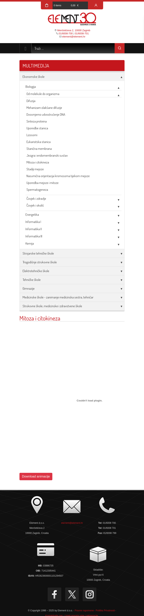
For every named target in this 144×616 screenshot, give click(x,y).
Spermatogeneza (37, 189)
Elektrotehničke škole (36, 271)
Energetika (32, 214)
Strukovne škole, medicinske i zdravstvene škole (52, 306)
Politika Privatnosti (105, 610)
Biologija (30, 86)
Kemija (29, 243)
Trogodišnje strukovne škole (40, 262)
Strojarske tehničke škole (38, 253)
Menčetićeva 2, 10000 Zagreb (73, 30)
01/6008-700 (66, 33)
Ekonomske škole (34, 77)
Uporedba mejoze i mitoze (42, 183)
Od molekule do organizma (42, 94)
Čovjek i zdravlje (36, 198)
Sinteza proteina (36, 121)
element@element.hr (73, 36)
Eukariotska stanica (38, 142)
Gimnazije (29, 288)
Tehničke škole (32, 280)
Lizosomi (31, 135)
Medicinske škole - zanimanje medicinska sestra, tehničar (58, 297)
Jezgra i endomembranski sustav (47, 155)
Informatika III (33, 236)
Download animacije (36, 476)
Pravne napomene (84, 610)
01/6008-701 (82, 33)
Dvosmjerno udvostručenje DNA (45, 114)
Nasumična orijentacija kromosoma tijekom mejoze (58, 176)
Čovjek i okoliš (35, 205)
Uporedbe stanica (37, 128)
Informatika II (33, 229)
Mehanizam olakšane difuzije (44, 108)
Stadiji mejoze (35, 169)
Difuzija (30, 101)
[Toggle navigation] (25, 48)
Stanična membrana (39, 148)
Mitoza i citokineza (37, 162)
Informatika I (33, 222)
